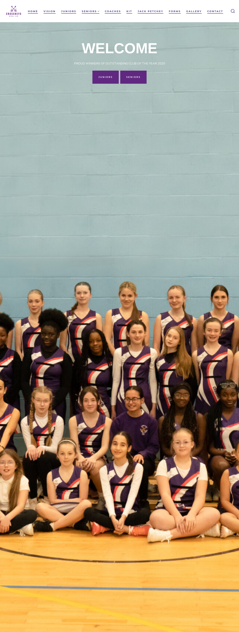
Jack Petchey (150, 11)
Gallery (194, 11)
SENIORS (133, 77)
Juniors (68, 11)
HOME (33, 11)
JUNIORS (105, 77)
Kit (129, 11)
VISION (50, 11)
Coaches (113, 11)
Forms (175, 11)
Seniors (90, 11)
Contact (215, 11)
